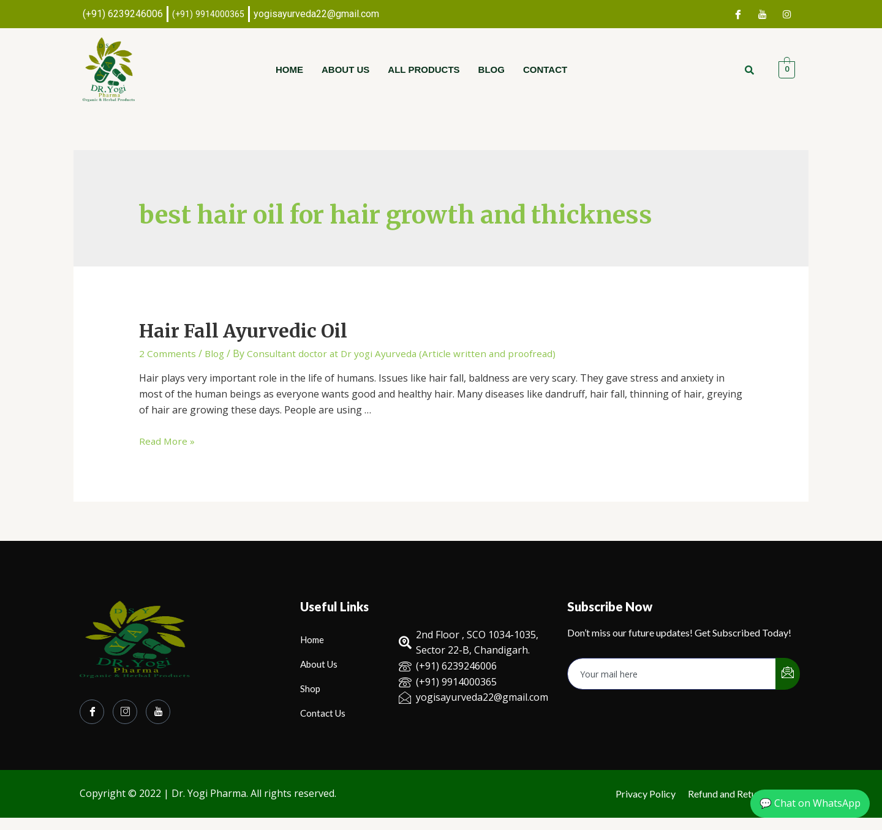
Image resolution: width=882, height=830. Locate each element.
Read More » (168, 441)
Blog (491, 69)
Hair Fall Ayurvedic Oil (243, 330)
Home (289, 69)
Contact (545, 69)
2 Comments (168, 353)
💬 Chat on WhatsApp (810, 803)
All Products (423, 69)
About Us (345, 69)
